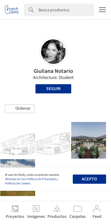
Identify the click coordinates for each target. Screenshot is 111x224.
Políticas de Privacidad (41, 179)
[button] (20, 108)
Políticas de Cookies (17, 183)
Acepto (89, 179)
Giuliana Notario (53, 71)
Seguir (53, 89)
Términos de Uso (15, 179)
